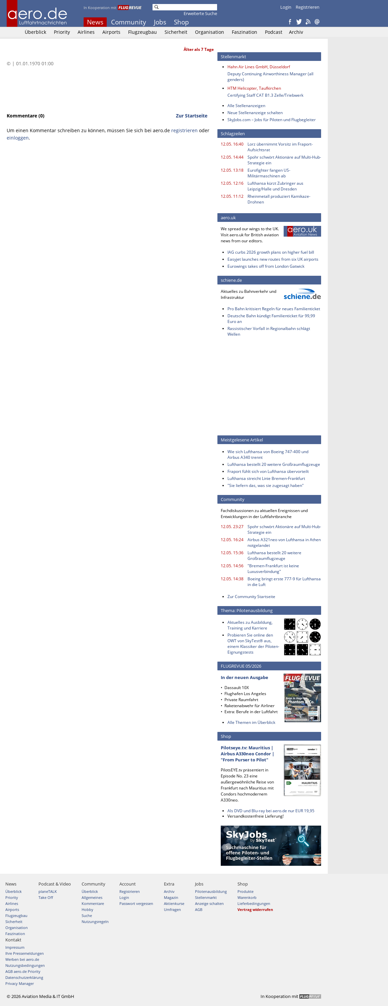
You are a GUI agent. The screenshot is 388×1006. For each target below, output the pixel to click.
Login (285, 7)
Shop (181, 22)
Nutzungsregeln (95, 921)
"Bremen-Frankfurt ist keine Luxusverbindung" (273, 568)
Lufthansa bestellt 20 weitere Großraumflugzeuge (273, 464)
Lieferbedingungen (253, 903)
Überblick (35, 32)
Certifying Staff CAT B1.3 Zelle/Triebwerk (265, 95)
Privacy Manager (19, 983)
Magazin (171, 897)
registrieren (184, 130)
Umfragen (172, 909)
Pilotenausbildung (211, 891)
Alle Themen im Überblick (251, 722)
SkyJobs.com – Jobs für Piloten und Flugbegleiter (271, 119)
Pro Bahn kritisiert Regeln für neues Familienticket (273, 309)
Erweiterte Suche (200, 13)
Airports (111, 32)
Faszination (244, 32)
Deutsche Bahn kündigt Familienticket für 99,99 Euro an (271, 318)
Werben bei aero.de (22, 959)
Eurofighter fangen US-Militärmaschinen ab (269, 173)
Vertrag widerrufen (255, 909)
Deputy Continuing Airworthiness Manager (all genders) (270, 76)
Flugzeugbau (142, 32)
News (95, 22)
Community (128, 22)
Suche (87, 915)
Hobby (87, 909)
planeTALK (47, 891)
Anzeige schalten (209, 903)
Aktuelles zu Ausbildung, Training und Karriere (250, 625)
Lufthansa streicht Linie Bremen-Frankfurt (266, 478)
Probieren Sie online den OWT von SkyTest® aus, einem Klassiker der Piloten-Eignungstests (253, 643)
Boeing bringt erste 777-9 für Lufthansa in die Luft (284, 581)
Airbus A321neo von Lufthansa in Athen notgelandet (284, 542)
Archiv (296, 32)
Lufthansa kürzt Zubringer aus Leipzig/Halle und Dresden (275, 186)
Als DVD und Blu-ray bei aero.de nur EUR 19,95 (270, 811)
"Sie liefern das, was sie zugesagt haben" (265, 485)
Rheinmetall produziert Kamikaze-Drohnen (279, 199)
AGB (198, 909)
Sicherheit (176, 32)
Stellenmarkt (206, 897)
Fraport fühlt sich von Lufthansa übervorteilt (268, 471)
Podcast (273, 32)
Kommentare (93, 903)
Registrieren (307, 7)
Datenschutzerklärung (24, 977)
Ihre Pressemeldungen (24, 953)
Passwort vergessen (136, 903)
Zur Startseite (191, 115)
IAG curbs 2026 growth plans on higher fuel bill (270, 252)
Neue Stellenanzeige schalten (255, 112)
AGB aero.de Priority (22, 971)
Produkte (245, 891)
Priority (62, 32)
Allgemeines (92, 897)
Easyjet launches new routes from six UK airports (272, 259)
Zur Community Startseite (251, 596)
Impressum (14, 947)
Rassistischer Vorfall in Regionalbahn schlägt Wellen (268, 331)
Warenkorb (247, 897)
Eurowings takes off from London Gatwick (265, 266)
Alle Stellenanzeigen (246, 105)
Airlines (86, 32)
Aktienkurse (174, 903)
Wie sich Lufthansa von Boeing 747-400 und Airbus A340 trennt (267, 454)
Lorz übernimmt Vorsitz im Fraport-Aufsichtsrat (280, 147)
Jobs (160, 22)
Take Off (45, 897)
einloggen (18, 138)
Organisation (209, 32)
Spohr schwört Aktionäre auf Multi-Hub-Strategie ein (284, 160)
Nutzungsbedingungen (25, 965)
